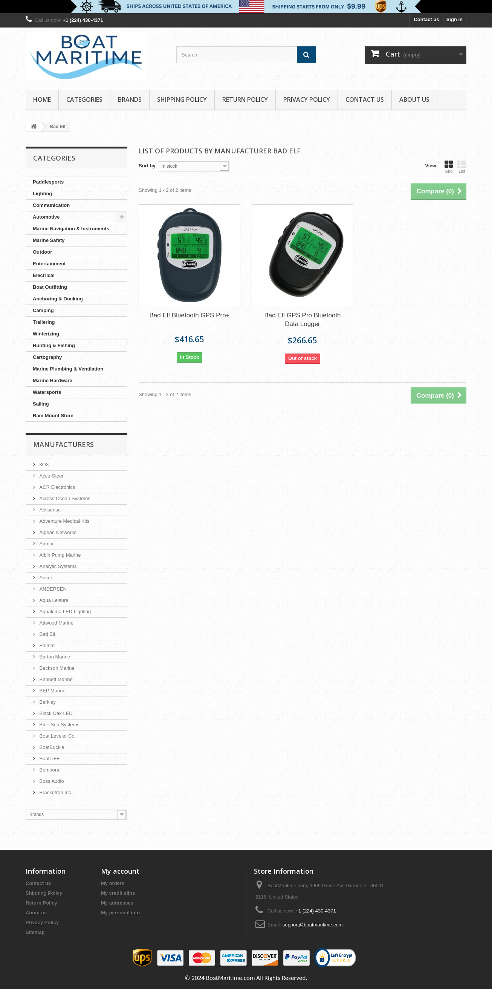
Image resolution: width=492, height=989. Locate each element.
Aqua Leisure (53, 600)
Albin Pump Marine (59, 555)
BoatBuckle (51, 747)
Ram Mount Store (53, 415)
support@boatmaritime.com (313, 925)
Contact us (426, 19)
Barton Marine (54, 657)
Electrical (44, 275)
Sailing (41, 404)
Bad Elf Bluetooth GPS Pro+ (189, 315)
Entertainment (49, 263)
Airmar (46, 544)
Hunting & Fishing (54, 345)
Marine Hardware (52, 380)
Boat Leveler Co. (57, 736)
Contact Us (364, 99)
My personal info (120, 913)
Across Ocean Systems (64, 498)
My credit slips (118, 893)
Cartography (47, 357)
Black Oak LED (55, 713)
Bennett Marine (55, 679)
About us (414, 99)
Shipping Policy (182, 99)
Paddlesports (48, 182)
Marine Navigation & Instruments (71, 228)
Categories (84, 99)
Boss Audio (51, 781)
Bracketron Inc (54, 792)
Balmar (46, 645)
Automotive (46, 217)
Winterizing (46, 334)
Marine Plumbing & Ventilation (68, 369)
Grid (449, 166)
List (461, 166)
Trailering (44, 322)
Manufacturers (63, 444)
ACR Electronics (56, 487)
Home (42, 99)
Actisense (49, 510)
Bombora (48, 770)
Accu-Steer (51, 476)
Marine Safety (49, 240)
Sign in (454, 19)
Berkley (47, 702)
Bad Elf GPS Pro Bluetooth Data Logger (302, 320)
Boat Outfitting (50, 287)
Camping (43, 310)
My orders (112, 883)
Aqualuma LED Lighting (64, 611)
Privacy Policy (306, 99)
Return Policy (245, 99)
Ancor (45, 577)
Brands (130, 99)
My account (120, 871)
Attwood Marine (55, 623)
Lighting (42, 193)
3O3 (43, 464)
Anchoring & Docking (58, 299)
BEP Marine (52, 691)
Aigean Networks (57, 532)
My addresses (117, 903)
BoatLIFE (49, 758)
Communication (51, 205)
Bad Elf (46, 634)
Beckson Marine (56, 668)
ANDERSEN (52, 589)
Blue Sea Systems (58, 724)
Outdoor (42, 252)
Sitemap (35, 932)
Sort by (147, 165)
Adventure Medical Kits (64, 521)
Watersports (47, 392)
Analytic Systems (57, 566)
